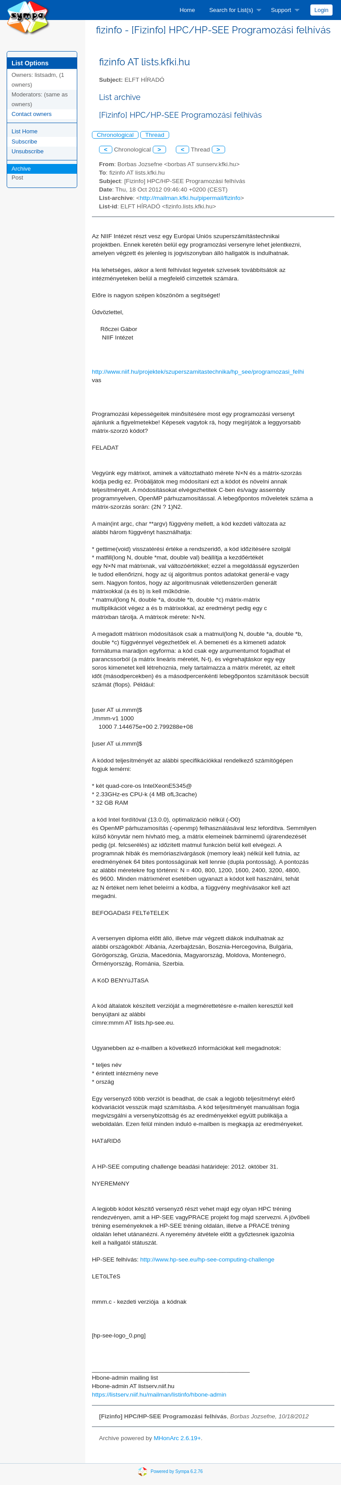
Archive (21, 168)
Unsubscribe (28, 151)
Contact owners (32, 114)
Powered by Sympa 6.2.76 (176, 1471)
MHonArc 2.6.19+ (177, 1438)
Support (281, 10)
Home (187, 10)
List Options (30, 63)
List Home (25, 131)
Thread (154, 135)
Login (321, 10)
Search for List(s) (231, 10)
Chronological (115, 135)
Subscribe (24, 141)
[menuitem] (187, 10)
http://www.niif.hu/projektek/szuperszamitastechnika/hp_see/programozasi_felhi (198, 371)
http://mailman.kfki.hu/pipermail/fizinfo (190, 198)
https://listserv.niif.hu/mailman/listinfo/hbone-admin (159, 1394)
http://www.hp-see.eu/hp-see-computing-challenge (207, 1259)
